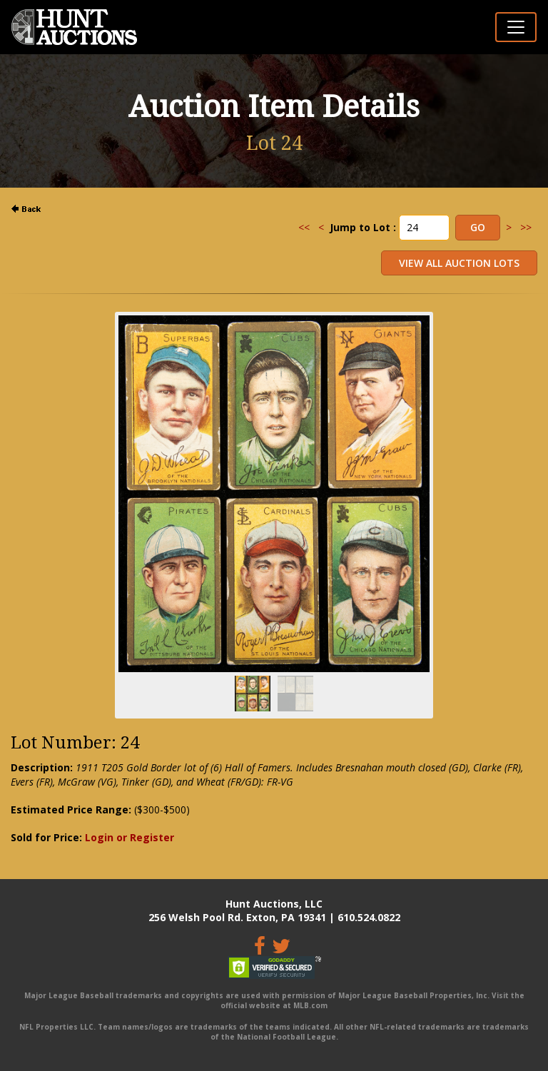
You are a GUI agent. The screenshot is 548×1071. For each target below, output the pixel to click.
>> (526, 227)
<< (304, 227)
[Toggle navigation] (516, 27)
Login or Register (129, 837)
